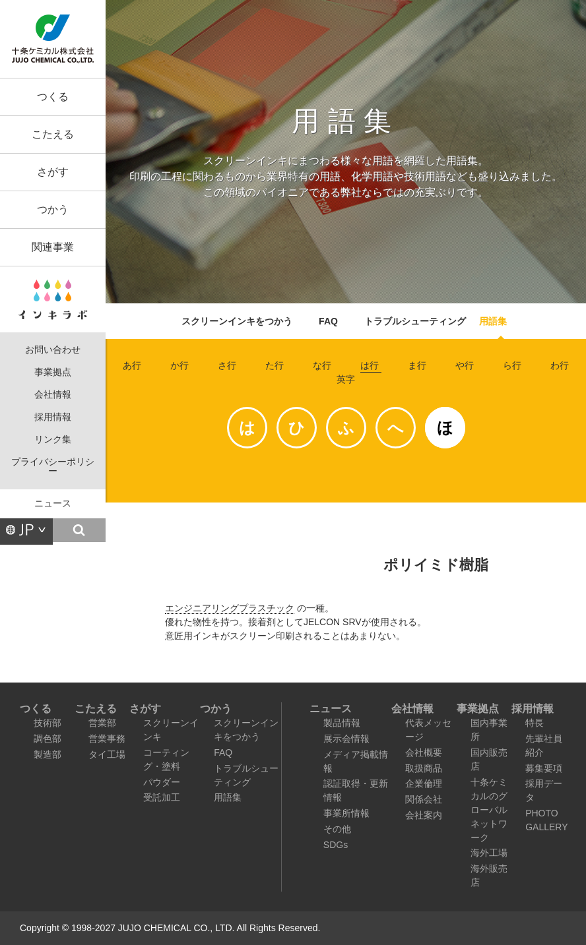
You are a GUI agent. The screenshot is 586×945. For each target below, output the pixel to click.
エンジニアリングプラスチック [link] (229, 608)
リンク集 (52, 439)
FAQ (328, 321)
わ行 (559, 365)
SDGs (335, 844)
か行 (179, 365)
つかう (53, 209)
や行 (464, 365)
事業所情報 (346, 813)
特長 (534, 722)
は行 (369, 365)
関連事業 (53, 247)
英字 (346, 379)
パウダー (161, 782)
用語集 (493, 321)
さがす (53, 171)
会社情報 (52, 395)
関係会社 (423, 799)
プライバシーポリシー (52, 466)
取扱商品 (423, 768)
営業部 (102, 722)
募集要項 (543, 768)
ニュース (52, 503)
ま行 (417, 365)
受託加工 (161, 797)
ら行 (512, 365)
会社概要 (423, 752)
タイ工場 (106, 754)
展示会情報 (346, 738)
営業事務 (106, 738)
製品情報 (341, 722)
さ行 (227, 365)
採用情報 (52, 417)
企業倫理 (423, 783)
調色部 (47, 738)
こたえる (53, 134)
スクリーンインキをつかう (236, 321)
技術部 (47, 722)
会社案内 (423, 815)
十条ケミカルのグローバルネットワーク (489, 810)
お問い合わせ (53, 350)
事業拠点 (52, 372)
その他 (337, 829)
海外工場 (489, 852)
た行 (274, 365)
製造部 (47, 754)
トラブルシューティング (415, 321)
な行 (322, 365)
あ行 (132, 365)
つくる (53, 96)
